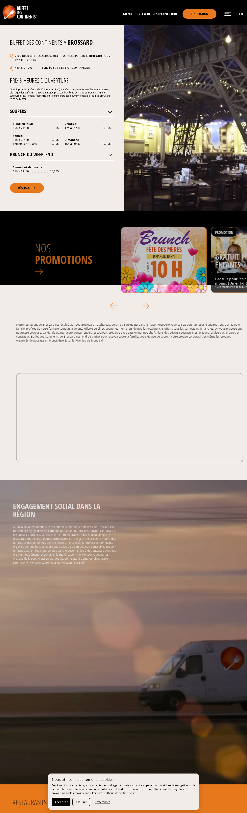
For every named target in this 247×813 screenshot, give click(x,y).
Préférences (102, 802)
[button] (109, 111)
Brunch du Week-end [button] (61, 154)
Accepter (61, 802)
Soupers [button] (61, 111)
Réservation (199, 14)
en (241, 14)
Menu (127, 14)
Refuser (81, 802)
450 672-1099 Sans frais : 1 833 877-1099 (52, 67)
